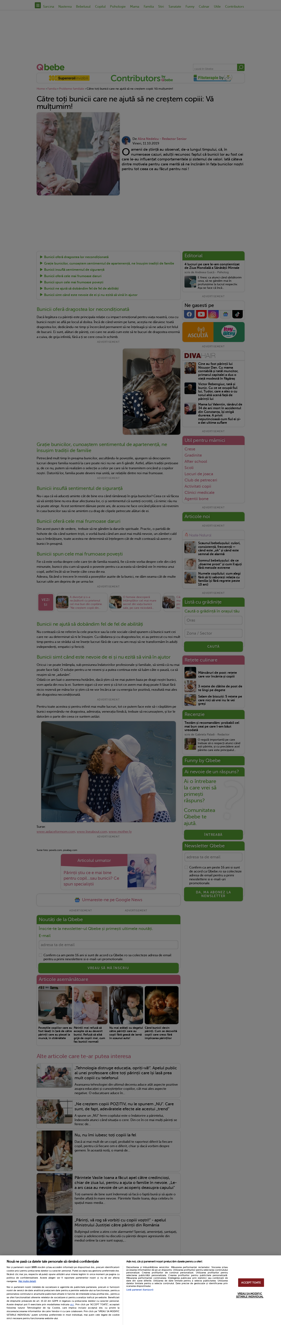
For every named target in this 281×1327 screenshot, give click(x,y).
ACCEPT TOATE (251, 1282)
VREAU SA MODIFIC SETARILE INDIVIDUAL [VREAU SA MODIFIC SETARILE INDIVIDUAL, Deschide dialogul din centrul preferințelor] (249, 1295)
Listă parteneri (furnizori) (139, 1290)
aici (72, 1304)
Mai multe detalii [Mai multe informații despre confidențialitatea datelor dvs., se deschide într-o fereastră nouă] (27, 1281)
